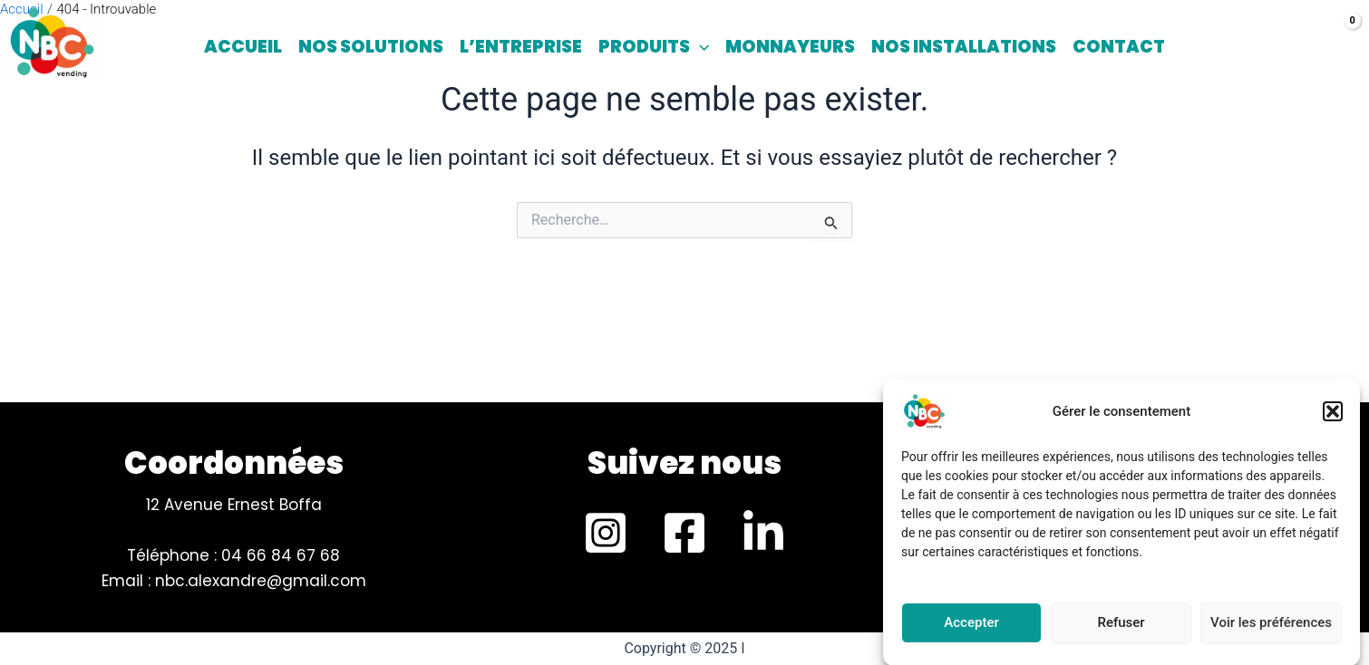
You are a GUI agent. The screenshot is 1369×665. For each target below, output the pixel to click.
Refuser (1120, 629)
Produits (653, 47)
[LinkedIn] (763, 532)
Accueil (243, 46)
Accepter (971, 629)
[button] (1333, 418)
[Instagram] (605, 532)
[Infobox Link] (684, 467)
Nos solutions (370, 46)
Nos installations (963, 46)
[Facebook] (684, 532)
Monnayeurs (790, 46)
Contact (1119, 46)
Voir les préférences (1271, 629)
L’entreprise (521, 46)
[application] (699, 47)
